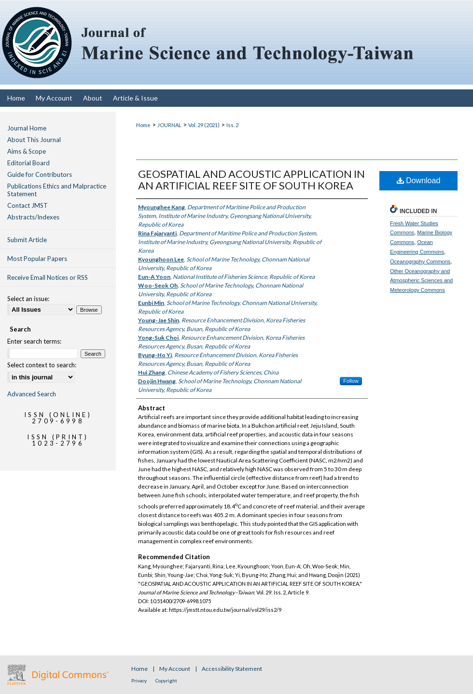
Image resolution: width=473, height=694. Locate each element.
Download (419, 180)
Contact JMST (27, 205)
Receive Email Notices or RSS (47, 277)
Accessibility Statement (232, 668)
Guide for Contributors (39, 174)
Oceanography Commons (420, 261)
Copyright (166, 680)
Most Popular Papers (37, 258)
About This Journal (34, 140)
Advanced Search (31, 394)
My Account (175, 668)
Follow (351, 381)
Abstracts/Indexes (33, 217)
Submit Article (27, 240)
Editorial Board (28, 163)
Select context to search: (41, 365)
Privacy (139, 680)
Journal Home (26, 128)
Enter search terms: (34, 341)
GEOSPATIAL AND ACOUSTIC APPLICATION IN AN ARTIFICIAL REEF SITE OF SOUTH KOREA (251, 179)
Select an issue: (28, 299)
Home (143, 125)
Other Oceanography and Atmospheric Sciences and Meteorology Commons (421, 280)
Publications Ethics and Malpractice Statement (56, 190)
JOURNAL (169, 125)
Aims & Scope (26, 151)
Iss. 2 (232, 125)
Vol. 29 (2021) (204, 125)
